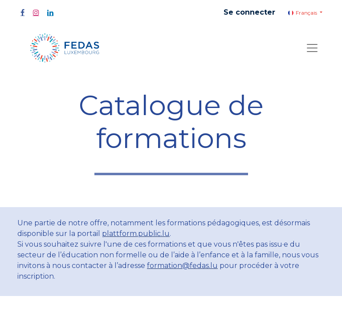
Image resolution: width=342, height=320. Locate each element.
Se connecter (249, 12)
